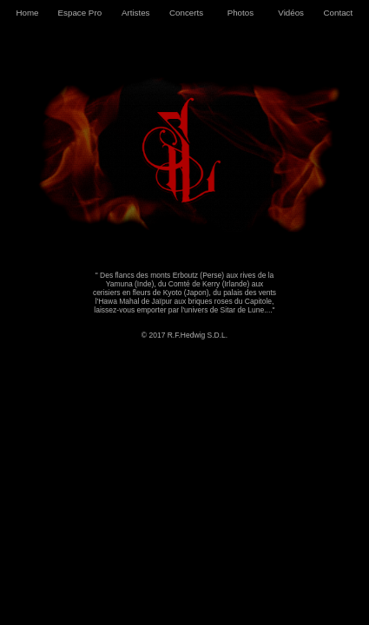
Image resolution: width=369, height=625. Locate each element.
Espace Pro (80, 12)
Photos (240, 12)
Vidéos (291, 12)
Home (27, 12)
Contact (338, 12)
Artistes (136, 12)
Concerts (186, 12)
